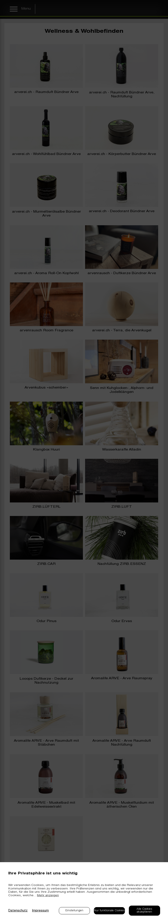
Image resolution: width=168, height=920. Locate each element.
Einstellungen (74, 910)
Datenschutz (18, 910)
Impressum (40, 910)
